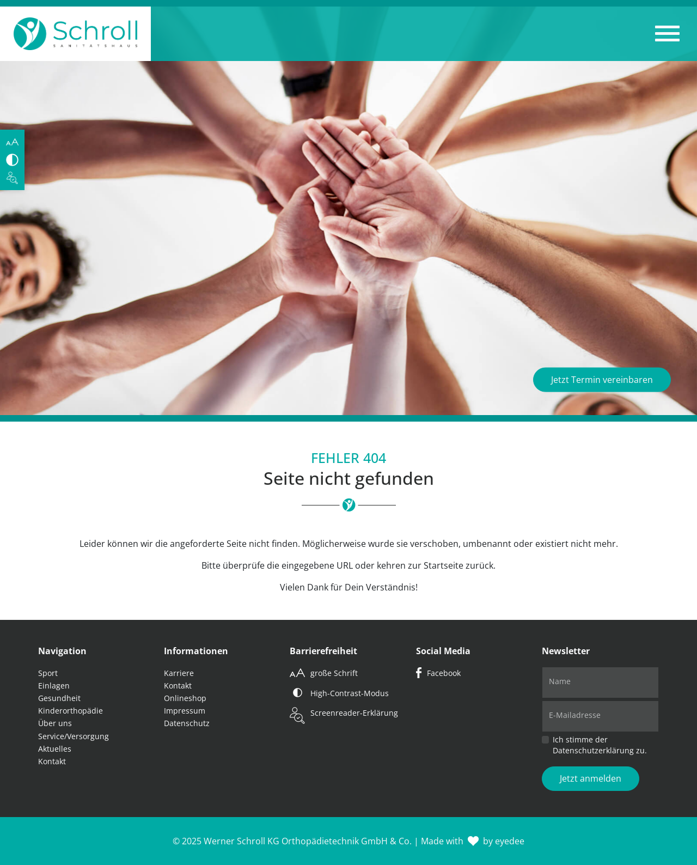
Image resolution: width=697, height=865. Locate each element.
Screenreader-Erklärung (354, 713)
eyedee (509, 841)
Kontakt (52, 761)
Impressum (184, 710)
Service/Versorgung (73, 736)
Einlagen (54, 685)
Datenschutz (187, 723)
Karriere (179, 673)
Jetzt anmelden (590, 778)
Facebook (444, 673)
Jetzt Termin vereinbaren (602, 380)
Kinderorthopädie (70, 710)
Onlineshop (185, 698)
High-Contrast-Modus (349, 693)
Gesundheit (59, 698)
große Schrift (334, 673)
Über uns (55, 723)
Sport (48, 673)
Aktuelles (54, 749)
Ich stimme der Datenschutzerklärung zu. (600, 745)
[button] (667, 34)
